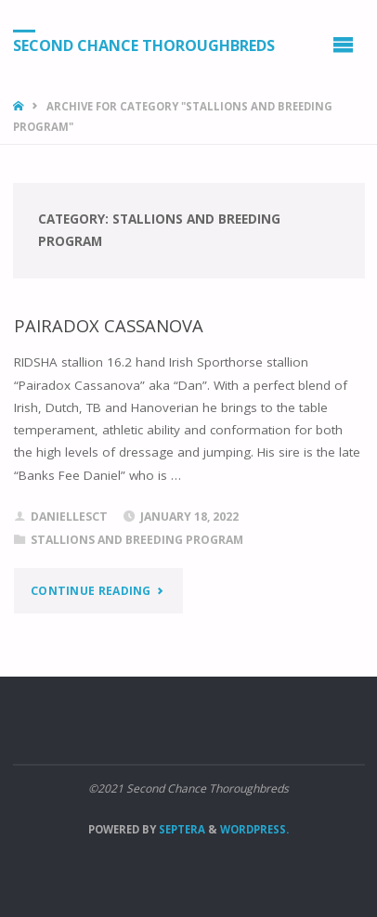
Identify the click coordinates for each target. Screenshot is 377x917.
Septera (180, 829)
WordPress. (254, 829)
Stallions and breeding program (137, 540)
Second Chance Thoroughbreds (144, 45)
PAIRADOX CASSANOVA (108, 325)
